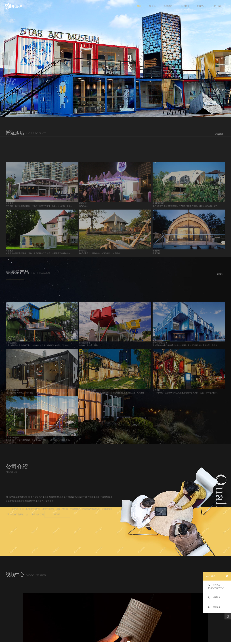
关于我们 (218, 6)
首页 (139, 6)
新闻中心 (201, 6)
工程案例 (184, 6)
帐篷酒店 (168, 6)
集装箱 (152, 6)
